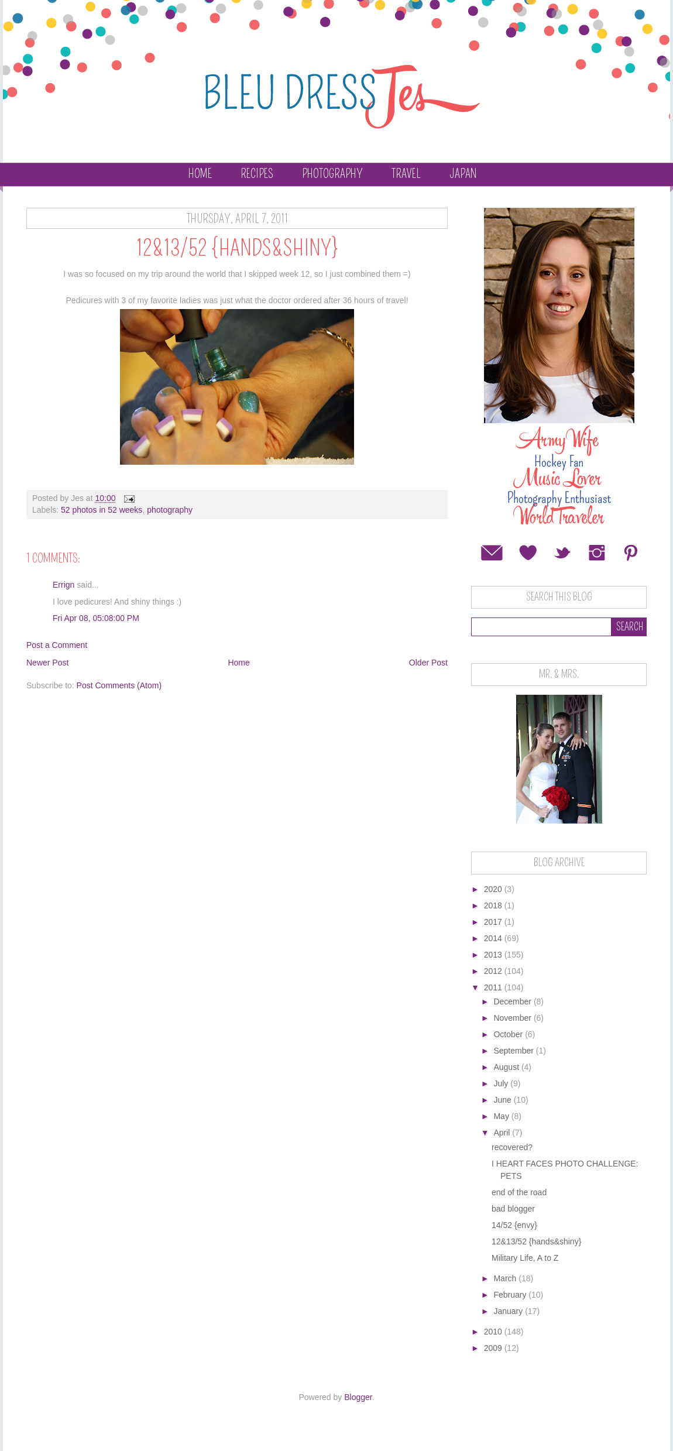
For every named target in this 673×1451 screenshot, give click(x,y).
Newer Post (47, 662)
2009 (494, 1348)
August (507, 1067)
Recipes (257, 174)
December (513, 1001)
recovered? (512, 1147)
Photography (332, 174)
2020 (494, 889)
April (502, 1132)
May (502, 1116)
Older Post (428, 662)
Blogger (358, 1397)
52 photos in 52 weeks (101, 509)
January (509, 1311)
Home (200, 174)
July (501, 1083)
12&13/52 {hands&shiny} (536, 1241)
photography (170, 509)
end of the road (519, 1192)
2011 (494, 987)
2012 (494, 971)
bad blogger (513, 1208)
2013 (494, 954)
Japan (462, 174)
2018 (494, 905)
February (510, 1294)
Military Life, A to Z (525, 1258)
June (503, 1099)
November (513, 1018)
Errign (63, 584)
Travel (406, 174)
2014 (494, 938)
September (514, 1050)
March (506, 1278)
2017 (494, 922)
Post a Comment (56, 645)
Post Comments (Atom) (119, 685)
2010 (494, 1331)
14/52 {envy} (514, 1225)
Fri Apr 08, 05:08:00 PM (96, 618)
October (509, 1034)
